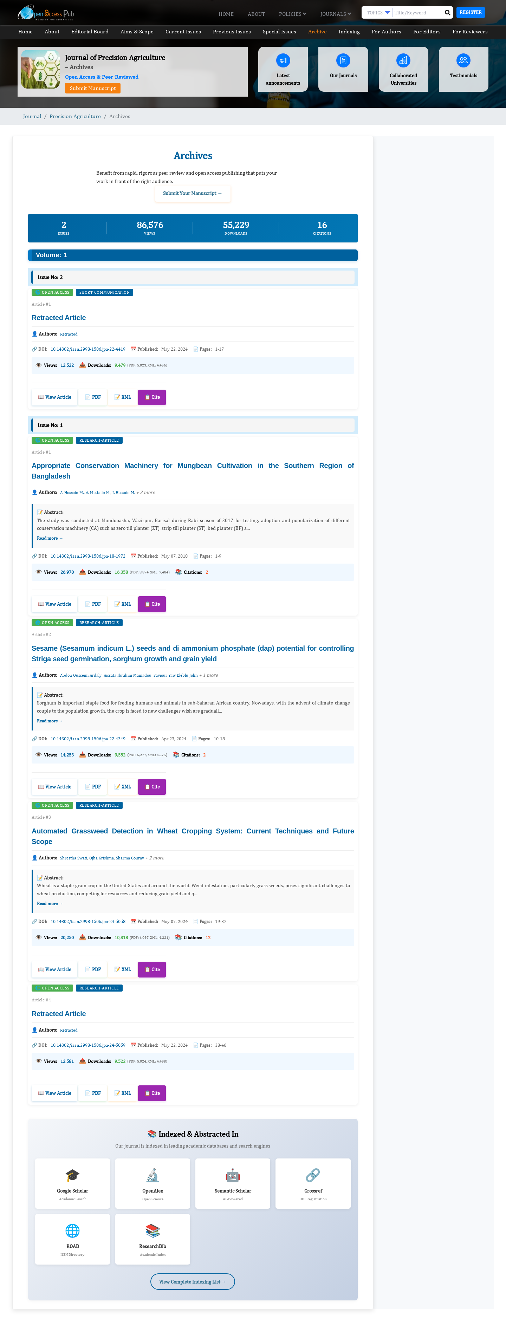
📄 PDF (92, 395)
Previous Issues (232, 31)
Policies (292, 14)
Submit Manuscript (93, 88)
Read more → (50, 536)
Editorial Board (89, 31)
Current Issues (183, 31)
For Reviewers (470, 31)
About (256, 14)
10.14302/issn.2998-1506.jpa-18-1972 (88, 554)
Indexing (349, 31)
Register (471, 12)
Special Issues (279, 31)
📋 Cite (152, 395)
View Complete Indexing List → (192, 1275)
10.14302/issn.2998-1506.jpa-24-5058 (88, 918)
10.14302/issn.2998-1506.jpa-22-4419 (88, 348)
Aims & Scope (136, 31)
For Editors (427, 31)
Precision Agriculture (75, 116)
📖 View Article (54, 395)
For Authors (387, 31)
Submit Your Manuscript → (192, 193)
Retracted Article (59, 317)
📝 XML (122, 395)
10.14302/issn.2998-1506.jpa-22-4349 (88, 736)
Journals (335, 14)
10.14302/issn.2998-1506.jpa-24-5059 (88, 1040)
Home (226, 14)
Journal (32, 116)
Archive (318, 31)
